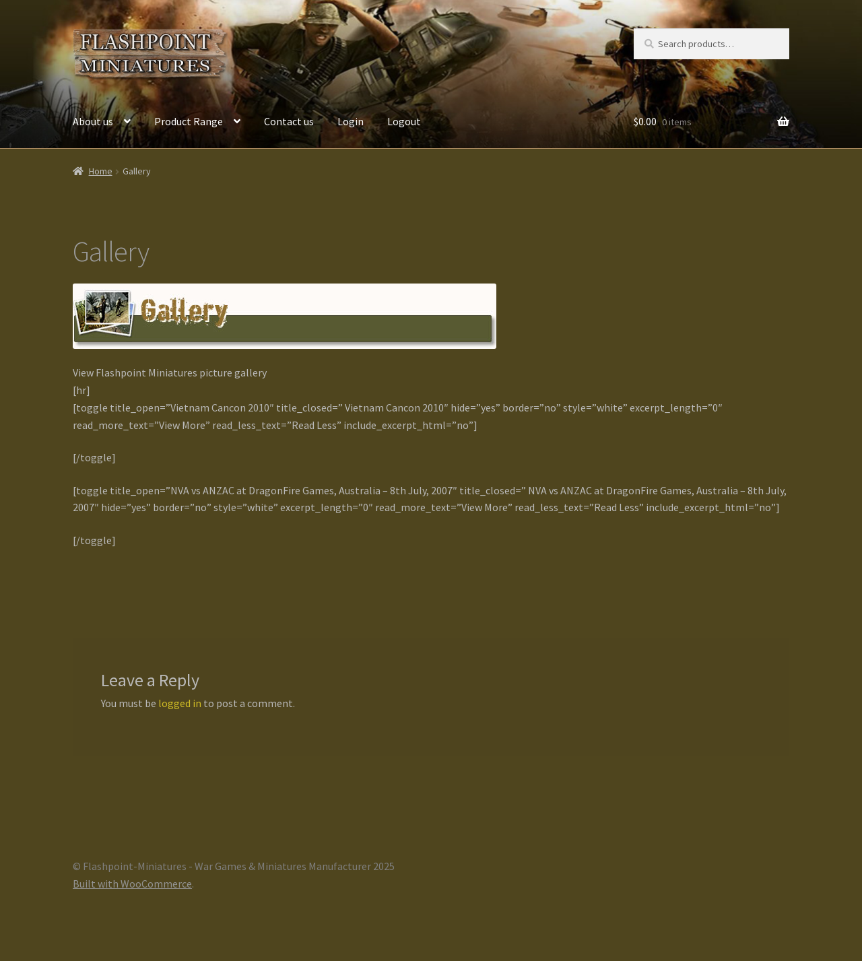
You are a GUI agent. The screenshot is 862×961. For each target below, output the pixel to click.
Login (350, 121)
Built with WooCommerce (132, 883)
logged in (179, 703)
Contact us (289, 121)
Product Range (188, 121)
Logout (404, 121)
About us (93, 121)
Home (100, 171)
